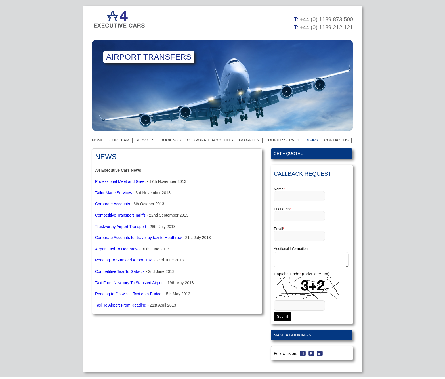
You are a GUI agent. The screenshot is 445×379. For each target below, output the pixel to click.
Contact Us (336, 140)
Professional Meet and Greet (120, 181)
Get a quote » (289, 153)
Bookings (171, 140)
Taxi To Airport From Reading (120, 305)
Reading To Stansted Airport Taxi (124, 260)
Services (145, 140)
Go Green (249, 140)
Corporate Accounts (210, 140)
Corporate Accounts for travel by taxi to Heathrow (138, 237)
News (312, 140)
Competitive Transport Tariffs (120, 215)
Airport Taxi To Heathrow (116, 249)
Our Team (119, 140)
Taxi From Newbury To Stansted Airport (129, 282)
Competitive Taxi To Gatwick (120, 271)
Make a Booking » (292, 336)
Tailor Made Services (113, 192)
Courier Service (283, 140)
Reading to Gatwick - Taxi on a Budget (129, 294)
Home (97, 140)
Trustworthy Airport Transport (120, 226)
